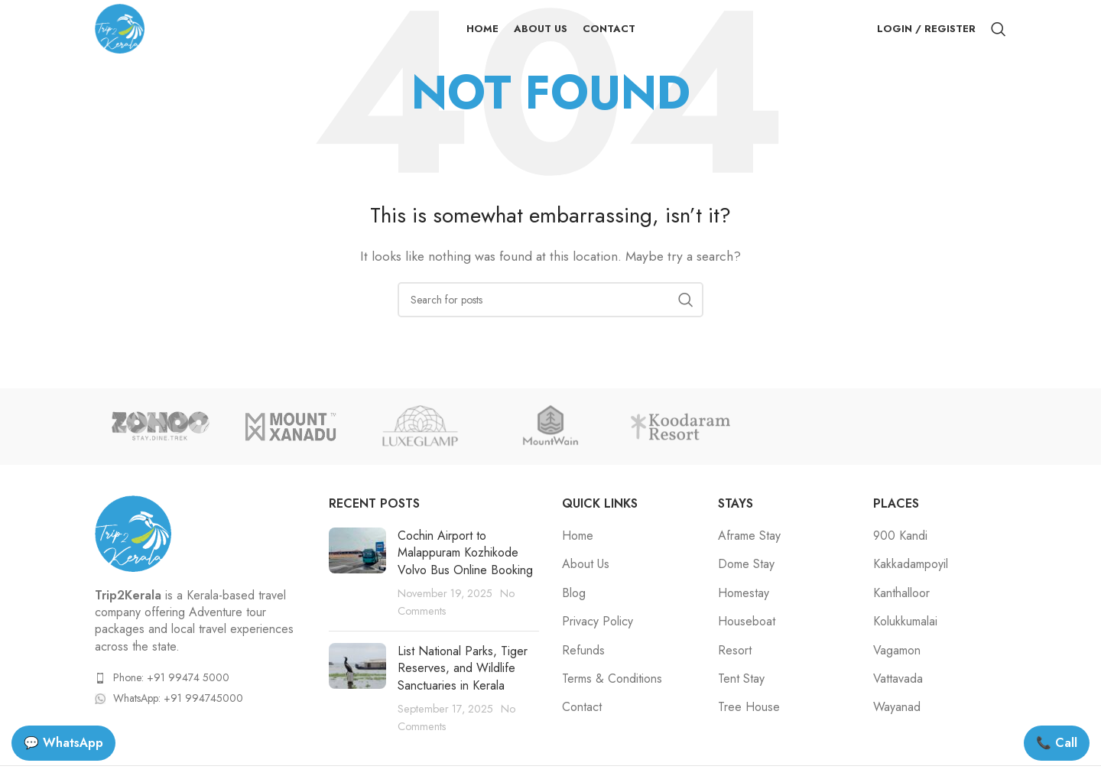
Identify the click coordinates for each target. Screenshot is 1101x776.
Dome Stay (746, 564)
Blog (574, 593)
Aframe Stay (749, 536)
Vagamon (897, 650)
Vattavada (898, 678)
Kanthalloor (901, 593)
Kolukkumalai (905, 621)
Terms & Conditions (612, 678)
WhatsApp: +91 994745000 (178, 698)
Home (577, 536)
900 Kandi (900, 536)
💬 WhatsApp (63, 743)
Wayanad (897, 707)
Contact (582, 707)
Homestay (743, 593)
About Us (585, 564)
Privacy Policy (597, 621)
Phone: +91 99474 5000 (171, 677)
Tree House (749, 707)
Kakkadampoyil (910, 564)
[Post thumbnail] (357, 573)
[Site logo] (120, 27)
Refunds (583, 650)
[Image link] (133, 532)
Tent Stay (741, 678)
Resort (735, 650)
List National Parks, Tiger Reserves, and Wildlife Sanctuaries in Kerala (463, 668)
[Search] (998, 29)
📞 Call (1056, 743)
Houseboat (746, 621)
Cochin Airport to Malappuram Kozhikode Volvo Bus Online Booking (465, 553)
